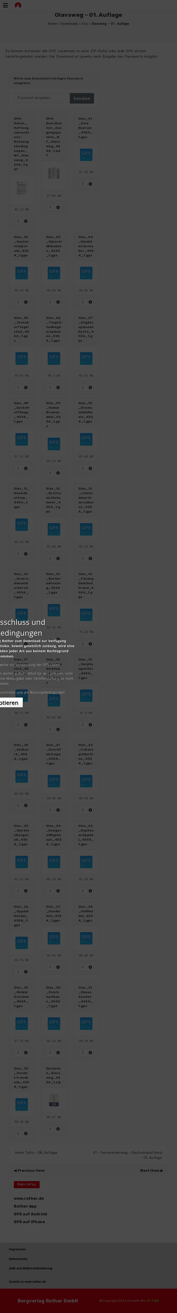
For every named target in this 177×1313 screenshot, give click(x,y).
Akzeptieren (89, 697)
